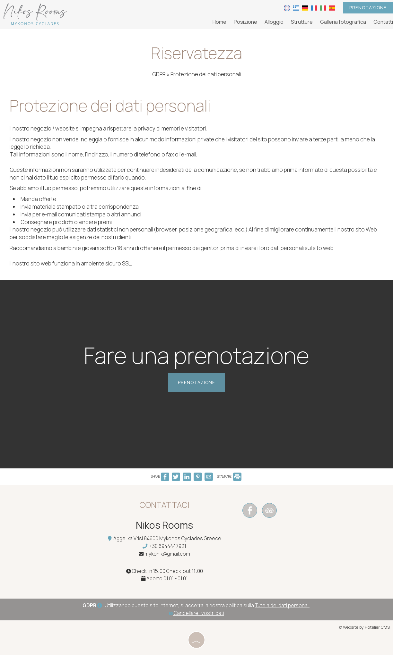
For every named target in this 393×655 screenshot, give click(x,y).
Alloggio (274, 21)
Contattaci (164, 504)
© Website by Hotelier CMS (364, 627)
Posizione (245, 21)
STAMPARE (229, 476)
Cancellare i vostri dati (196, 613)
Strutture (302, 21)
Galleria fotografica (343, 21)
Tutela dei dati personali (282, 605)
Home (219, 21)
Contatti (383, 21)
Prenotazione (368, 7)
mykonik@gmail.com (167, 553)
